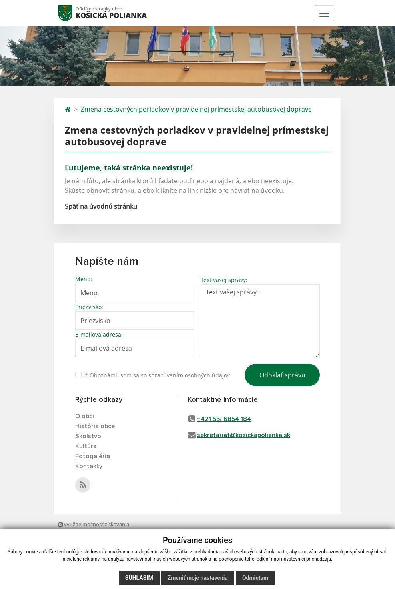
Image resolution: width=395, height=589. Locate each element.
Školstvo (88, 436)
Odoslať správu (282, 375)
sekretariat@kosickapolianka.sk (243, 435)
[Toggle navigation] (324, 13)
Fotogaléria (92, 456)
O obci (84, 416)
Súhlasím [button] (139, 578)
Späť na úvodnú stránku (101, 206)
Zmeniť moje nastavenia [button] (198, 578)
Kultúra (86, 446)
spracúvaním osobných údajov (189, 375)
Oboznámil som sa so (157, 375)
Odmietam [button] (255, 578)
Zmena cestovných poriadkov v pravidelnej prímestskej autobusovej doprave (196, 109)
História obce (95, 426)
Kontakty (88, 466)
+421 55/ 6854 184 (224, 419)
